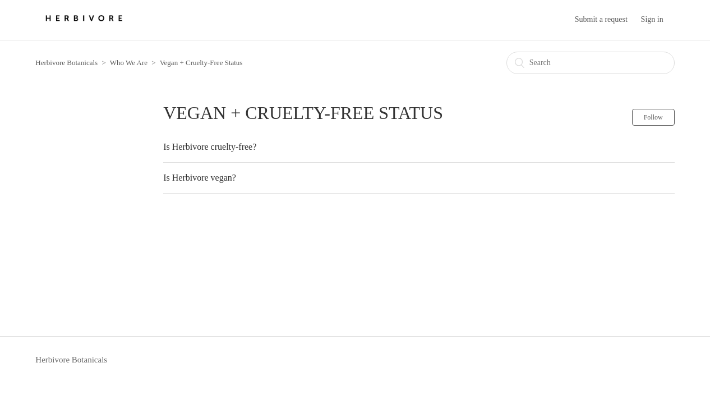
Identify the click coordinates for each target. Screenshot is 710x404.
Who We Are (128, 62)
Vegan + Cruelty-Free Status (201, 62)
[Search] (590, 63)
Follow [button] (653, 117)
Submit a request (601, 19)
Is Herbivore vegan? (199, 177)
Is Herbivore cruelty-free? (209, 147)
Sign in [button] (652, 19)
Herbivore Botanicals (66, 62)
